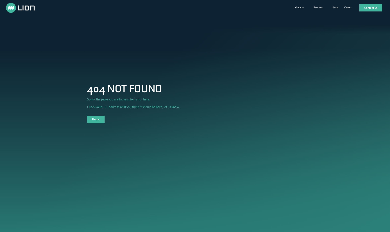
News (335, 7)
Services (318, 7)
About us (299, 7)
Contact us (370, 8)
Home (96, 119)
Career (347, 7)
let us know (171, 107)
